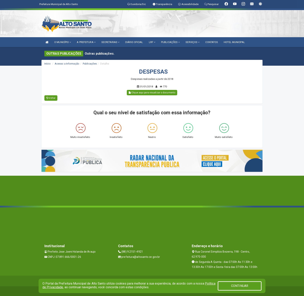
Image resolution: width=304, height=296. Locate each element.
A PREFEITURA (86, 42)
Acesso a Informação (67, 63)
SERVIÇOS (193, 42)
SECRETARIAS (110, 42)
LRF (152, 42)
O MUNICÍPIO (62, 42)
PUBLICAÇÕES (170, 42)
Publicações (90, 63)
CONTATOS (211, 42)
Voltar (50, 98)
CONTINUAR (239, 286)
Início (47, 63)
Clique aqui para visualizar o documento (152, 92)
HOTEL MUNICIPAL (234, 42)
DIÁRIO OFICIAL (134, 42)
